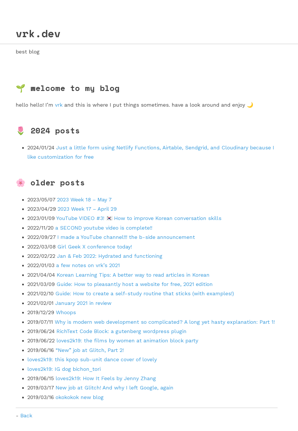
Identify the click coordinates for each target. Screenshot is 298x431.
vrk (59, 105)
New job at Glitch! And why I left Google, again (114, 387)
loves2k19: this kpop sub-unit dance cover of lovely (92, 359)
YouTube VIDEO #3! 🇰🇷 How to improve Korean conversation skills (138, 218)
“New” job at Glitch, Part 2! (90, 350)
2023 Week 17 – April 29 (87, 209)
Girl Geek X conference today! (94, 247)
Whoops (66, 312)
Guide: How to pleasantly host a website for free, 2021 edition (134, 284)
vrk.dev (38, 33)
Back (26, 415)
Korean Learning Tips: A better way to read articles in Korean (133, 275)
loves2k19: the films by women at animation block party (127, 340)
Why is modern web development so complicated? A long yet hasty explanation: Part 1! (165, 322)
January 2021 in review (83, 303)
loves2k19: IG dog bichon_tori (64, 369)
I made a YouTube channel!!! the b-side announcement (126, 237)
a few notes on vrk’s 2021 (88, 265)
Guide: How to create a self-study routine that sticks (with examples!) (144, 293)
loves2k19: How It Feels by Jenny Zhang (106, 378)
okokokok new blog (80, 397)
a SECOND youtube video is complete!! (103, 228)
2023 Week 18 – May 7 (84, 199)
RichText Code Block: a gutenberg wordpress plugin (121, 331)
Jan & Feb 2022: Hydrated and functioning (109, 256)
